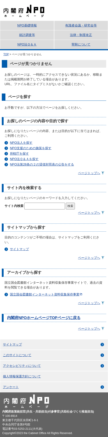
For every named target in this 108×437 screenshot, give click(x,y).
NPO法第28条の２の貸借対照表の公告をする (42, 164)
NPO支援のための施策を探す (30, 148)
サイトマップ (19, 249)
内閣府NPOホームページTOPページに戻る (43, 318)
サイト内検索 (14, 206)
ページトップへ (89, 173)
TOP (6, 54)
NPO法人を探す (21, 142)
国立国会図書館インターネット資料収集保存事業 (44, 294)
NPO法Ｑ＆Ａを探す (24, 159)
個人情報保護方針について (22, 376)
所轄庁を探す (19, 153)
